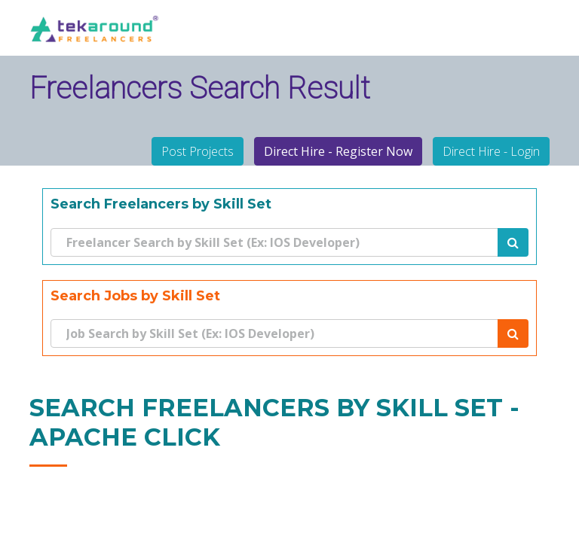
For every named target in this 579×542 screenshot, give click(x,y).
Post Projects (197, 151)
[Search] (274, 242)
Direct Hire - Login (491, 151)
